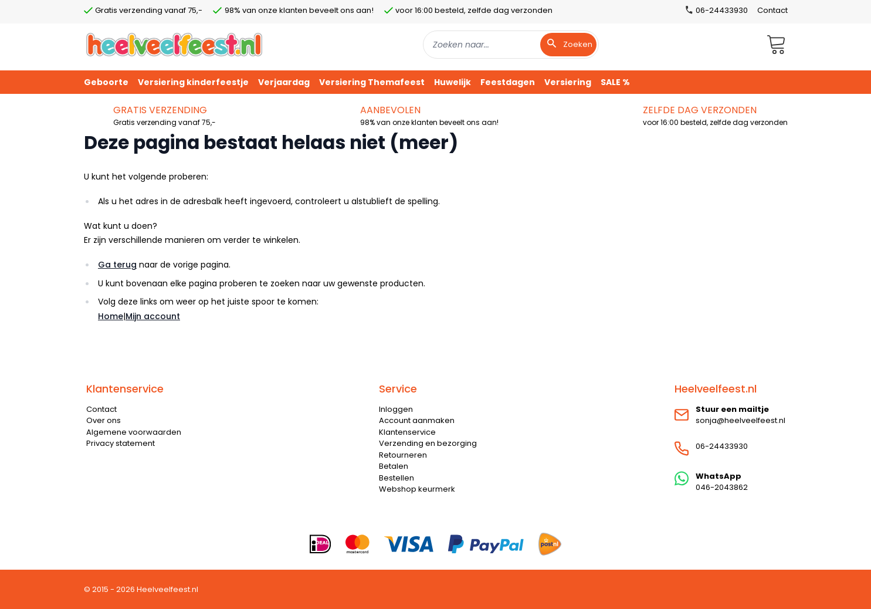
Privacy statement (120, 443)
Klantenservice (407, 432)
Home (110, 316)
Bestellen (396, 477)
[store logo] (174, 44)
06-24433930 (722, 446)
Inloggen (396, 409)
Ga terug (117, 264)
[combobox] (511, 45)
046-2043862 (722, 487)
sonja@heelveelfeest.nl (740, 420)
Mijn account (153, 316)
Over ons (103, 420)
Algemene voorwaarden (133, 432)
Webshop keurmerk (417, 489)
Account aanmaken (417, 420)
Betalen (393, 466)
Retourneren (403, 455)
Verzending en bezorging (428, 443)
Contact (772, 10)
